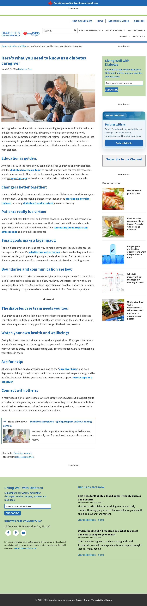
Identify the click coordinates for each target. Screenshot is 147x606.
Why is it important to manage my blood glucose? (135, 278)
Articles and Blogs (19, 45)
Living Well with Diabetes (117, 62)
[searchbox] (60, 30)
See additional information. (25, 548)
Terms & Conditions (101, 599)
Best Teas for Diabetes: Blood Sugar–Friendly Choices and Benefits (135, 224)
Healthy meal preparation (134, 192)
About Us (139, 36)
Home (4, 45)
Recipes (125, 36)
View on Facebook (87, 519)
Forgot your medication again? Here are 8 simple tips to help (136, 252)
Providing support (23, 452)
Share (101, 519)
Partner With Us (124, 143)
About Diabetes (115, 30)
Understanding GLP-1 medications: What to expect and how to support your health (135, 310)
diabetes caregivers (24, 456)
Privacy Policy (83, 599)
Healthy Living (137, 30)
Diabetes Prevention (91, 30)
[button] (75, 30)
